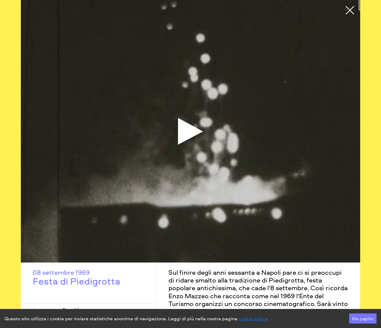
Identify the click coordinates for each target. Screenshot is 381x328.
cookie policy (252, 318)
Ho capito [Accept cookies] (363, 318)
